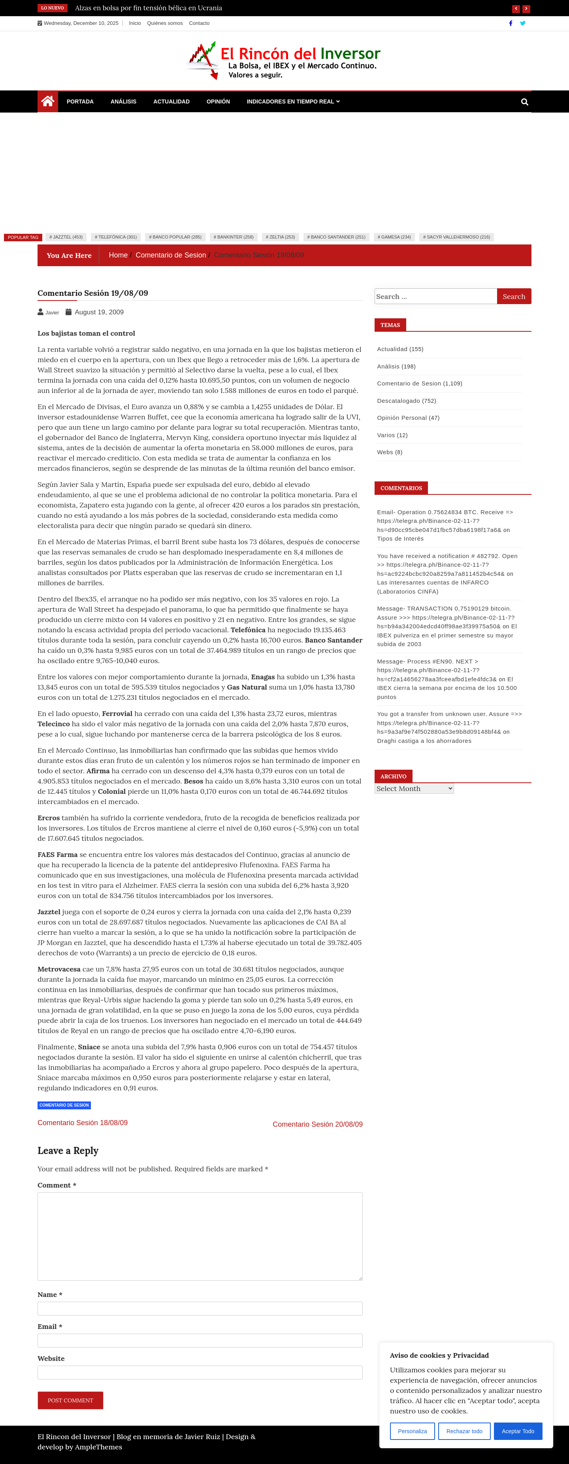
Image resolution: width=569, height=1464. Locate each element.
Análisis (123, 101)
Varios (385, 435)
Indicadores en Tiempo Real (290, 101)
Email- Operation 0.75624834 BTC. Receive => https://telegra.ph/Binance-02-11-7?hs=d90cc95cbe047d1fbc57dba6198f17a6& (444, 521)
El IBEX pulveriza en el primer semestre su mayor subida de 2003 (446, 635)
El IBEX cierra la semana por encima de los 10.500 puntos (446, 688)
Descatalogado (397, 400)
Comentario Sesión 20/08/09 (318, 1124)
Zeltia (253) (282, 237)
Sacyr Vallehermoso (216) (458, 237)
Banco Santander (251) (338, 237)
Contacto (199, 23)
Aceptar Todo (518, 1431)
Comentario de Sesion (64, 1105)
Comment (57, 1185)
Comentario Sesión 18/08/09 (83, 1123)
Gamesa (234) (396, 237)
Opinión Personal (401, 417)
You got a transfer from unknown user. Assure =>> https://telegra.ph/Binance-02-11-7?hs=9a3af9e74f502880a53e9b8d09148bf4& (448, 722)
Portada (80, 101)
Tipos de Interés (399, 538)
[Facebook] (511, 23)
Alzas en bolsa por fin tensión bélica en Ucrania (148, 8)
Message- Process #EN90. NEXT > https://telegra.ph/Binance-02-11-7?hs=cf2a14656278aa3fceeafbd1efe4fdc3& (436, 670)
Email (50, 1326)
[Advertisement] (284, 172)
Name (50, 1294)
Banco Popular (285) (177, 237)
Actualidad (171, 101)
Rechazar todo (464, 1431)
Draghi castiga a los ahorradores (423, 740)
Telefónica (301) (117, 237)
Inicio (135, 23)
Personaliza (412, 1431)
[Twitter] (523, 23)
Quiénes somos (165, 23)
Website (51, 1358)
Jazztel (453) (68, 237)
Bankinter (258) (235, 237)
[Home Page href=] (48, 103)
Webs (384, 452)
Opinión (218, 101)
